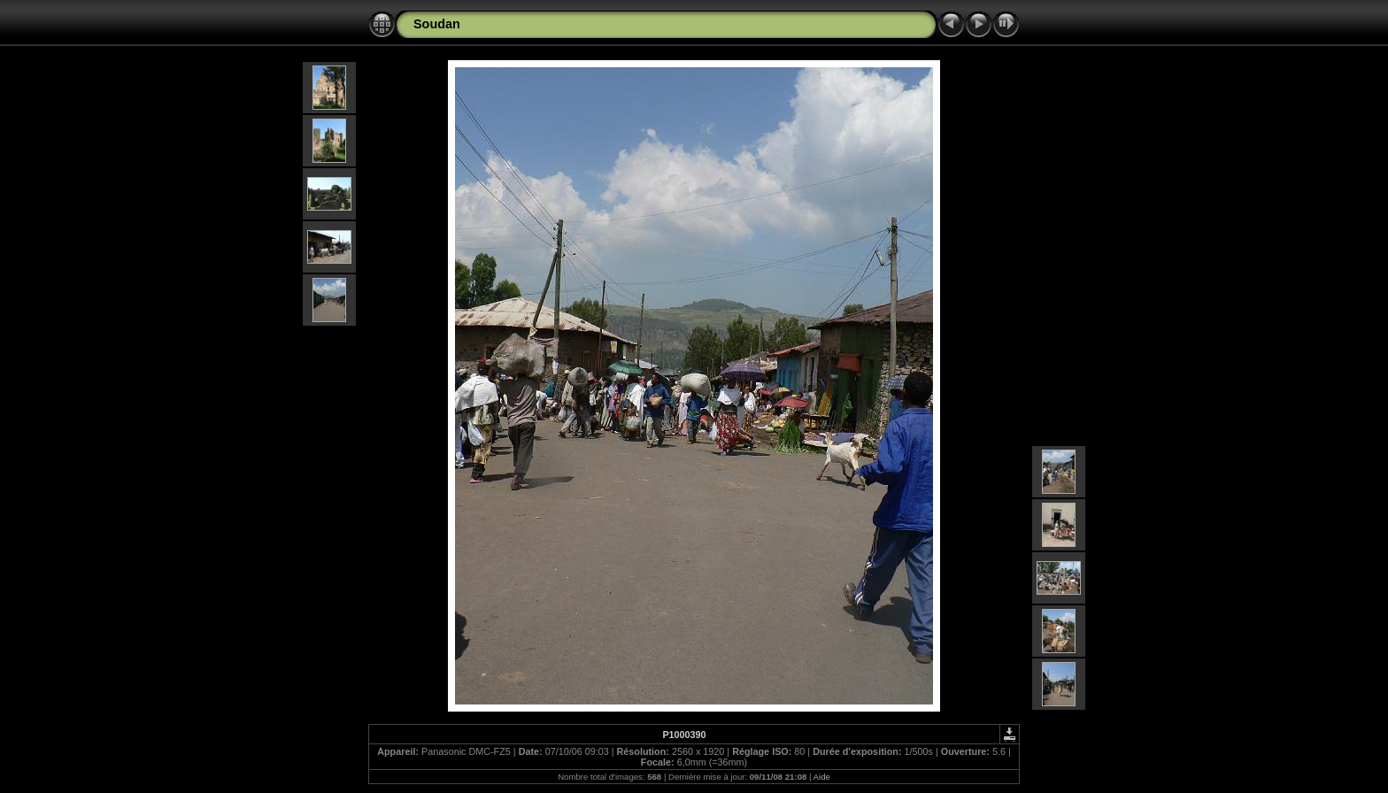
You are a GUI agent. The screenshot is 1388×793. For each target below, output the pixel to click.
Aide (822, 776)
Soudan (436, 24)
